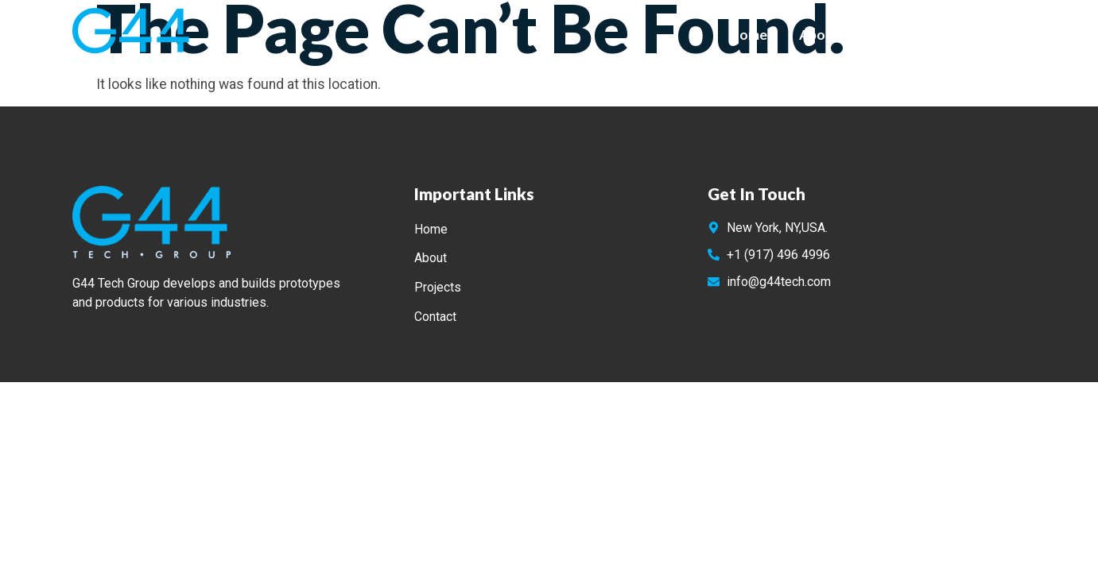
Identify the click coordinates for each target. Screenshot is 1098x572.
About (819, 34)
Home (748, 34)
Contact (984, 34)
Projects (898, 34)
